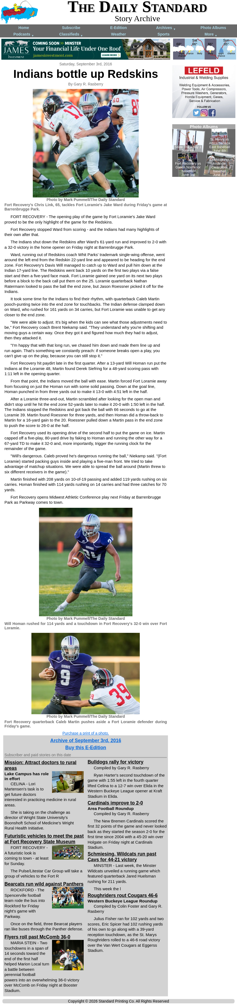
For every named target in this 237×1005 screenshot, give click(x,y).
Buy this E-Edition (85, 747)
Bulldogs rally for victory (115, 762)
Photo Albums (213, 27)
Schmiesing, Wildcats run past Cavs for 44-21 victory (121, 856)
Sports (164, 34)
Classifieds (71, 34)
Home (23, 27)
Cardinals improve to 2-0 (115, 803)
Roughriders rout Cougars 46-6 (122, 895)
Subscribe (71, 27)
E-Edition (118, 27)
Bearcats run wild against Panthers (43, 884)
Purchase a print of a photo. (85, 733)
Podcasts (24, 34)
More (210, 34)
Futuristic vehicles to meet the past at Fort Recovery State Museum (44, 838)
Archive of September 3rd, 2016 (85, 740)
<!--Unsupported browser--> (203, 150)
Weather (118, 34)
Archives (166, 28)
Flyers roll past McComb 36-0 (37, 937)
